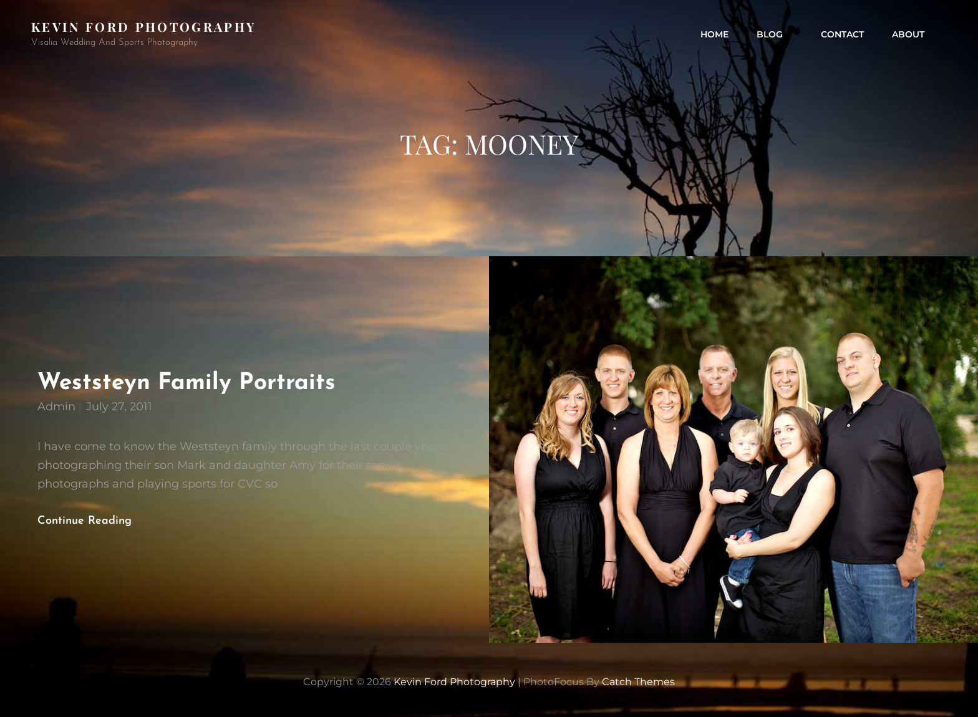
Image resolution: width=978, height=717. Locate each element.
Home (714, 34)
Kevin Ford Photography (143, 26)
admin (56, 406)
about (908, 34)
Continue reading (94, 521)
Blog (776, 34)
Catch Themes (638, 682)
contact (842, 34)
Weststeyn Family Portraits (186, 383)
